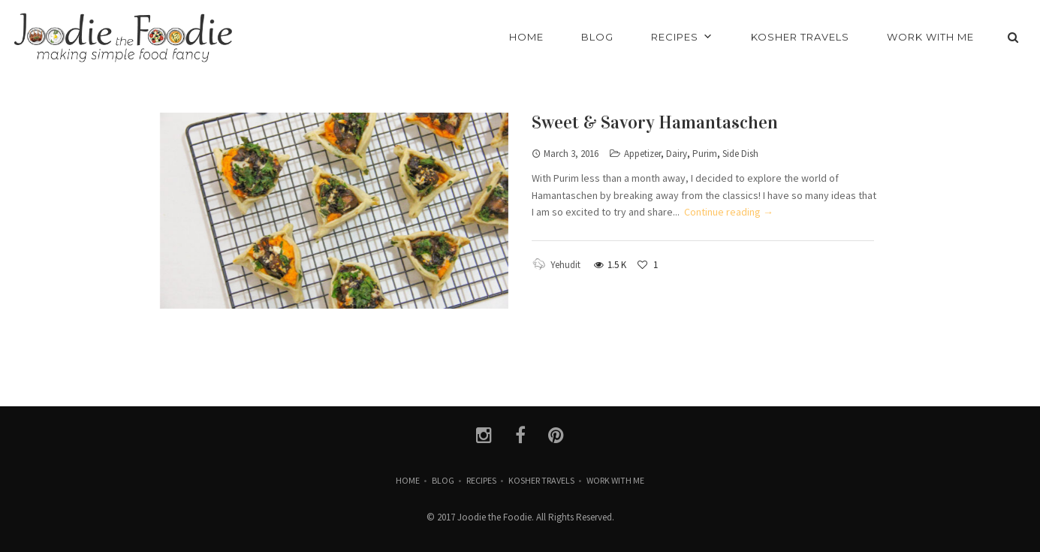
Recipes (481, 480)
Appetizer (642, 153)
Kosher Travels (541, 480)
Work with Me (615, 480)
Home (408, 480)
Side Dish (740, 153)
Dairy (676, 153)
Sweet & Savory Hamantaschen (655, 122)
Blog (443, 480)
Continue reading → (728, 212)
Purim (704, 153)
